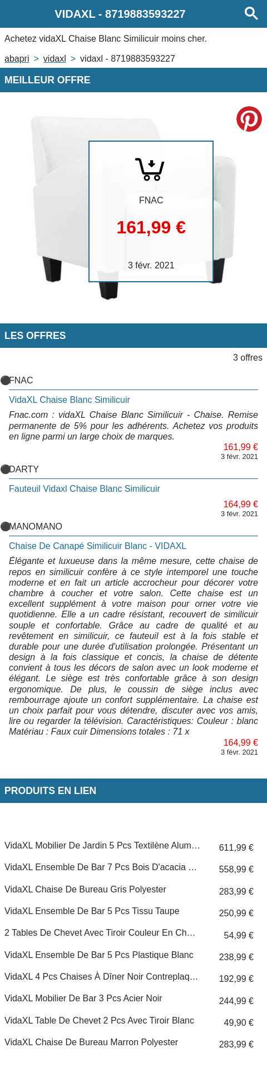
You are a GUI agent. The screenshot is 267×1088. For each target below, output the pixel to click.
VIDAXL (54, 58)
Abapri (16, 58)
